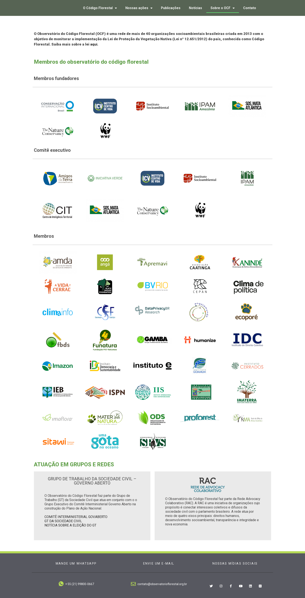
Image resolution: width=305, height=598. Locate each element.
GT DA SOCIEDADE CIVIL (63, 521)
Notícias (195, 8)
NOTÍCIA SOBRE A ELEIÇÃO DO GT (70, 525)
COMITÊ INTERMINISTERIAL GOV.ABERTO (75, 517)
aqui (93, 44)
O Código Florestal (100, 8)
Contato (249, 8)
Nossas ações (138, 8)
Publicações (170, 8)
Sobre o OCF (223, 8)
